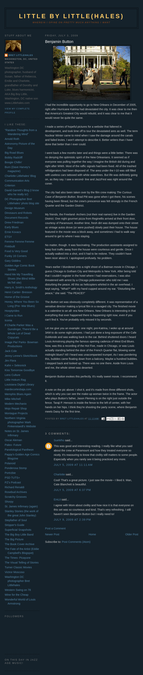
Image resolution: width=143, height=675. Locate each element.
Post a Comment (55, 528)
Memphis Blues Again (18, 394)
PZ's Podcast (13, 482)
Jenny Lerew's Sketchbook (21, 355)
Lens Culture (12, 374)
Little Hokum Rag (15, 379)
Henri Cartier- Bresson (18, 292)
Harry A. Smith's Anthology (21, 287)
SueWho (59, 440)
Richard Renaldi (14, 487)
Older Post (131, 534)
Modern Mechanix (16, 403)
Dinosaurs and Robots (18, 212)
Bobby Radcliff (13, 157)
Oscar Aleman (13, 440)
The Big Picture (14, 539)
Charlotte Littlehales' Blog (20, 175)
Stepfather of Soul (16, 520)
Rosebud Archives (16, 492)
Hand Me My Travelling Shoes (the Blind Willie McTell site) (20, 278)
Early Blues (11, 227)
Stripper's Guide (14, 525)
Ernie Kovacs (13, 232)
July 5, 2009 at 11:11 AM (73, 464)
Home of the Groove (17, 297)
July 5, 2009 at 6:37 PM (72, 489)
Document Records (16, 217)
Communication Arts (17, 180)
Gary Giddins (13, 260)
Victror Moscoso (14, 572)
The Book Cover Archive (19, 544)
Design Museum (14, 208)
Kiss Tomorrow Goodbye (19, 370)
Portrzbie (10, 472)
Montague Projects (16, 413)
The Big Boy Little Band (19, 534)
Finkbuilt (10, 246)
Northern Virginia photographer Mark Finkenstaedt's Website (20, 422)
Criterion (10, 185)
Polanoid (10, 463)
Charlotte (59, 474)
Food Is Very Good (16, 251)
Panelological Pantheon (19, 449)
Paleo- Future (13, 444)
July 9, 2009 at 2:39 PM (72, 519)
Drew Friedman (14, 222)
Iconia (8, 320)
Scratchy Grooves (16, 496)
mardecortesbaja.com (18, 389)
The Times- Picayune (17, 557)
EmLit (57, 499)
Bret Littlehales (20, 55)
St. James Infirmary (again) (21, 506)
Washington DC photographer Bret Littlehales (17, 581)
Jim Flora (10, 360)
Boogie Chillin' (13, 162)
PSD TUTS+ (12, 477)
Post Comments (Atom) (76, 541)
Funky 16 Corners (16, 256)
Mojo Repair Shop (16, 408)
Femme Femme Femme (19, 241)
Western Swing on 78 (18, 589)
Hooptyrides (12, 310)
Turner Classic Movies (18, 567)
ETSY (8, 236)
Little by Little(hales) (71, 16)
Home (92, 534)
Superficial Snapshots (18, 529)
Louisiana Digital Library (19, 384)
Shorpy (9, 501)
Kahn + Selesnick (15, 365)
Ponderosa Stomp (16, 468)
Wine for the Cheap (16, 594)
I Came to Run (13, 315)
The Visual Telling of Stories (21, 562)
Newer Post (52, 534)
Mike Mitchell (13, 398)
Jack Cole (11, 351)
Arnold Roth (12, 138)
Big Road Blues (14, 152)
